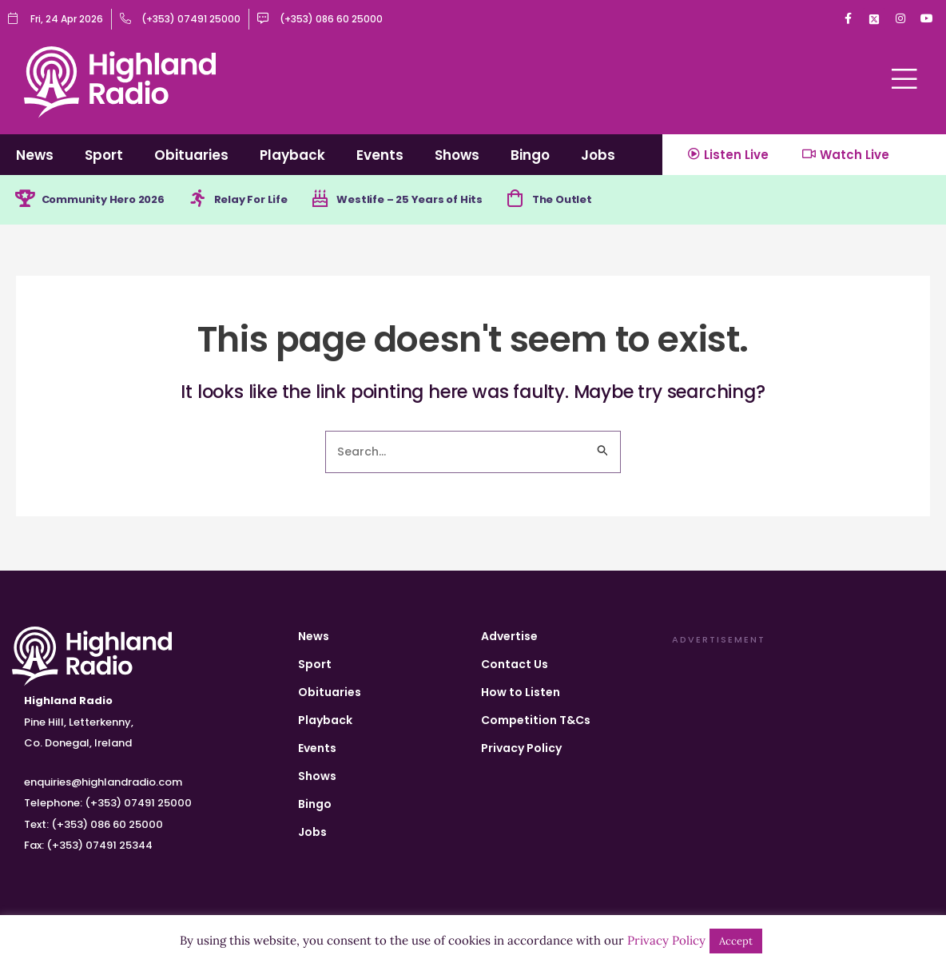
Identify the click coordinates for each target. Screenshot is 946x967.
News (35, 155)
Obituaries (191, 155)
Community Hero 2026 (110, 201)
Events (379, 155)
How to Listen (520, 692)
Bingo (530, 155)
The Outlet (594, 201)
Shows (457, 155)
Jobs (598, 155)
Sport (104, 155)
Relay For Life (267, 201)
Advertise (509, 636)
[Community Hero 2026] (25, 200)
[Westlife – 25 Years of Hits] (339, 200)
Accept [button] (736, 941)
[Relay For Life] (210, 200)
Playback (292, 155)
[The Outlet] (544, 200)
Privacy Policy (521, 748)
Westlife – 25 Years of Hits (434, 201)
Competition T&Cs (535, 720)
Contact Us (514, 664)
